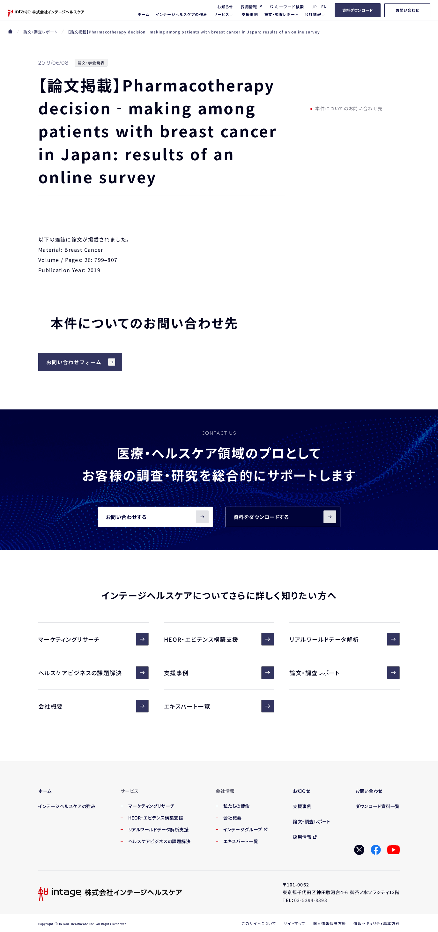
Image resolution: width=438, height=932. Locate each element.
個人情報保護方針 (329, 923)
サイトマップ (294, 923)
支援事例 (219, 672)
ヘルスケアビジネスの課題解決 (93, 672)
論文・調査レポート (40, 31)
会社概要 (93, 706)
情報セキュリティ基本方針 (376, 923)
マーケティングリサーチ (93, 639)
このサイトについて (259, 923)
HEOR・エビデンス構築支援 (219, 639)
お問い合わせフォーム (73, 362)
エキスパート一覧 (219, 706)
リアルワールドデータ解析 (344, 639)
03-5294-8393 (310, 900)
